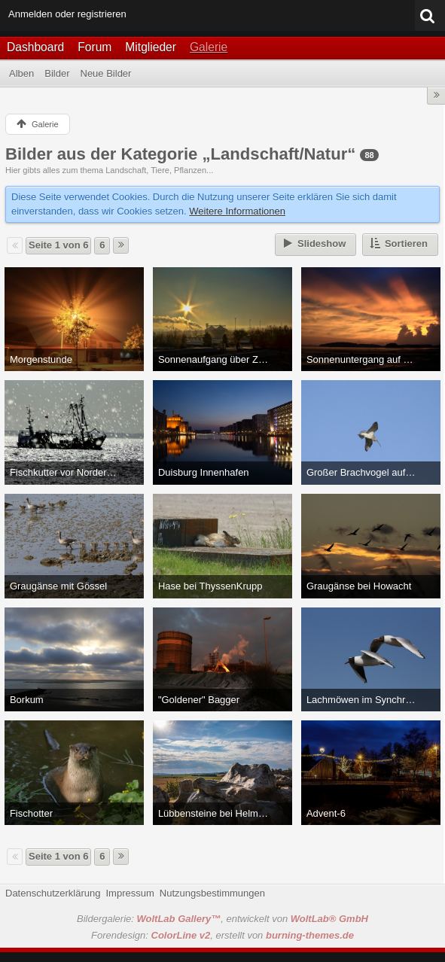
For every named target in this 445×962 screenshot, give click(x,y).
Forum (94, 47)
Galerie (208, 47)
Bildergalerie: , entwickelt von (222, 918)
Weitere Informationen (237, 211)
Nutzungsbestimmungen (212, 893)
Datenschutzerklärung (52, 893)
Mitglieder (150, 47)
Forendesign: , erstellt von (222, 935)
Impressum (129, 893)
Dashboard (35, 47)
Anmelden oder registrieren (67, 14)
